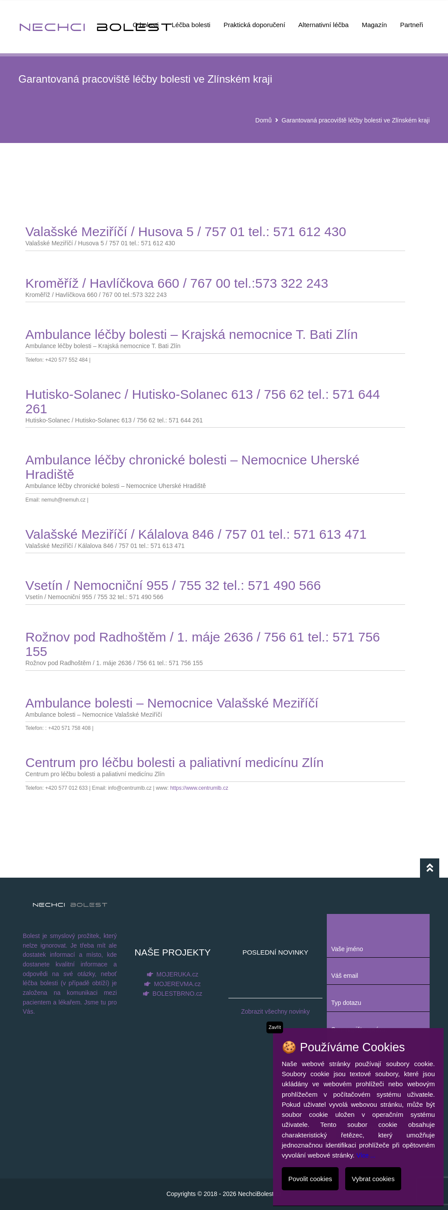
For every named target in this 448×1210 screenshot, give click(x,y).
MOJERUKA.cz (178, 974)
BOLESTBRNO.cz (178, 993)
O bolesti (145, 19)
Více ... (366, 1155)
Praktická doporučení (254, 19)
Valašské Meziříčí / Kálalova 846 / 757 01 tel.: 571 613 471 (196, 534)
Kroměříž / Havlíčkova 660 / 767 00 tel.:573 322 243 (176, 283)
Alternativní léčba (323, 19)
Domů (264, 120)
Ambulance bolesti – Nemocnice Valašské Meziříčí (171, 703)
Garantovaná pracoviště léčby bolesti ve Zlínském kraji (356, 120)
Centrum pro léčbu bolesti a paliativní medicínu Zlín (174, 762)
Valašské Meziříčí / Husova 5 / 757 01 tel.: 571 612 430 (185, 231)
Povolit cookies (310, 1178)
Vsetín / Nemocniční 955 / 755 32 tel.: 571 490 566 (173, 585)
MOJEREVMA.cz (177, 983)
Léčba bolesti (191, 19)
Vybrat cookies (373, 1178)
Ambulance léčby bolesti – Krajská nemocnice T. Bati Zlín (191, 334)
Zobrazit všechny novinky (275, 1011)
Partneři (411, 19)
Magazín (374, 19)
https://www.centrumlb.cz (199, 788)
